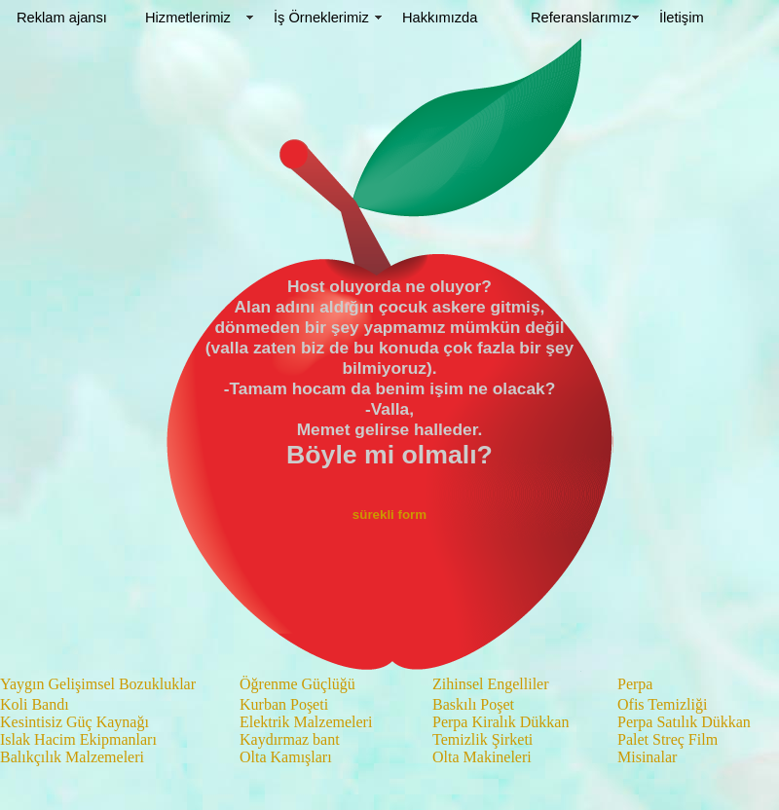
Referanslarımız (581, 17)
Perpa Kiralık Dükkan (500, 722)
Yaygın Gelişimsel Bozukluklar (98, 684)
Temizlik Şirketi (482, 739)
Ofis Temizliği (662, 704)
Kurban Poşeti (284, 704)
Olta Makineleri (482, 757)
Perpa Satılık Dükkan (684, 722)
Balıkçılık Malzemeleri (72, 757)
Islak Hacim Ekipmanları (78, 739)
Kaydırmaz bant (290, 739)
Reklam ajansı (62, 17)
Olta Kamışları (286, 757)
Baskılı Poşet (473, 704)
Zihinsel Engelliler (490, 684)
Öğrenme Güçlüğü (297, 684)
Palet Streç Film (667, 739)
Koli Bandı (34, 704)
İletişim (681, 17)
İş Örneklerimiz (321, 17)
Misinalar (647, 757)
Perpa (634, 684)
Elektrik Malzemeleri (306, 722)
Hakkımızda (439, 17)
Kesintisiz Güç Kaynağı (74, 722)
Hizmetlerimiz (188, 17)
